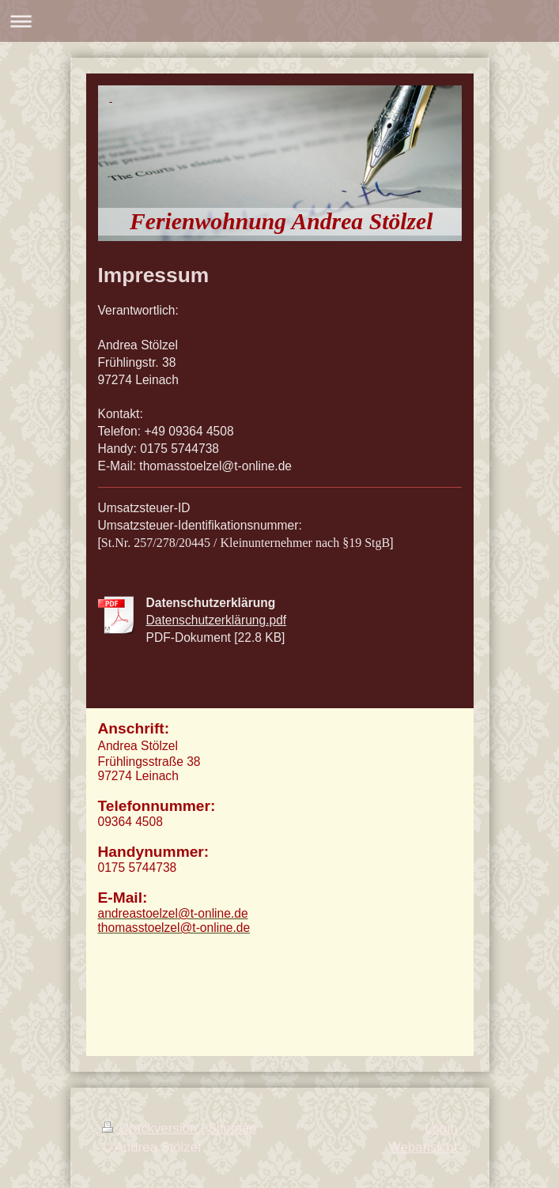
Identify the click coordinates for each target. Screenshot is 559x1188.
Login (441, 1128)
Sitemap (232, 1128)
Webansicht (422, 1147)
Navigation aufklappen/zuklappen (279, 21)
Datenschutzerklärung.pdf (216, 620)
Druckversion (151, 1128)
